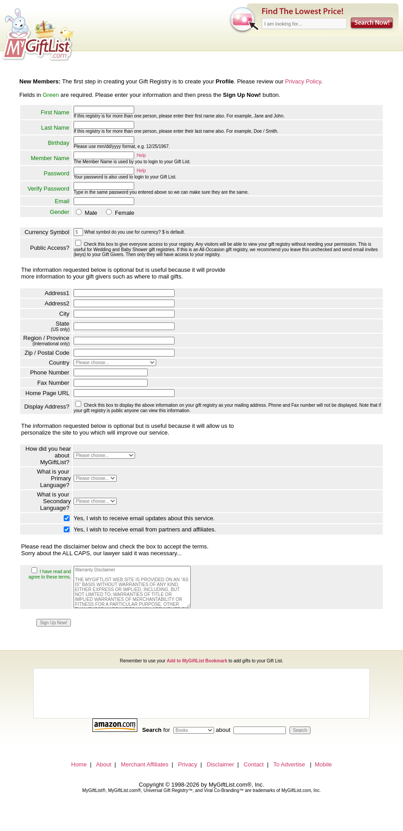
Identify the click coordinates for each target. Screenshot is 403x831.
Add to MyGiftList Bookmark (196, 660)
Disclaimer (220, 764)
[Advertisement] (201, 693)
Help (141, 155)
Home (79, 764)
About (103, 764)
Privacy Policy (303, 81)
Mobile (323, 764)
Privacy (187, 764)
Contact (254, 764)
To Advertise (289, 764)
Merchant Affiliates (144, 764)
